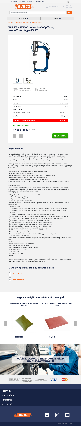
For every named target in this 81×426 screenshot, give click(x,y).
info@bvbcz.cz (40, 1)
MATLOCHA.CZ (69, 424)
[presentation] (5, 323)
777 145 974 (21, 1)
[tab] (40, 391)
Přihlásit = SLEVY (54, 6)
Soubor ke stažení (19, 274)
